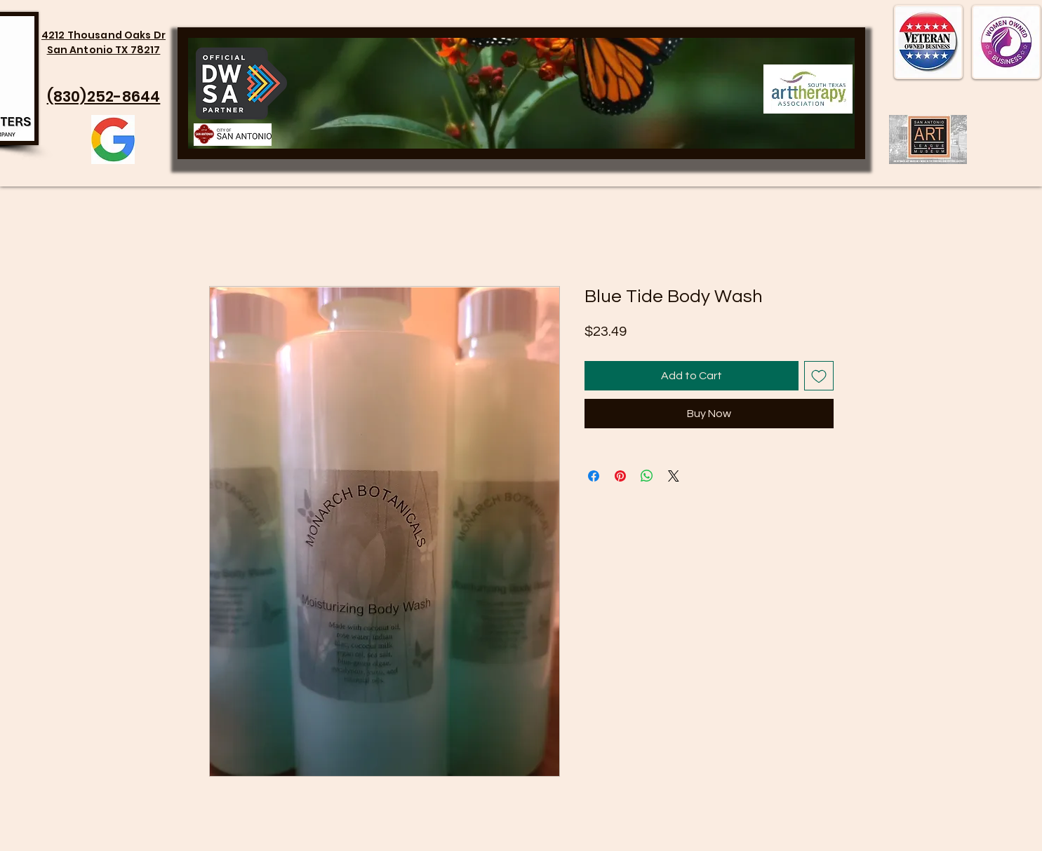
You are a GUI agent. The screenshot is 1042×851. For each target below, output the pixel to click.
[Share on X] (673, 476)
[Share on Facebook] (593, 476)
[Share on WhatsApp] (647, 476)
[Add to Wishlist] (819, 375)
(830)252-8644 (104, 96)
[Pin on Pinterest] (620, 476)
